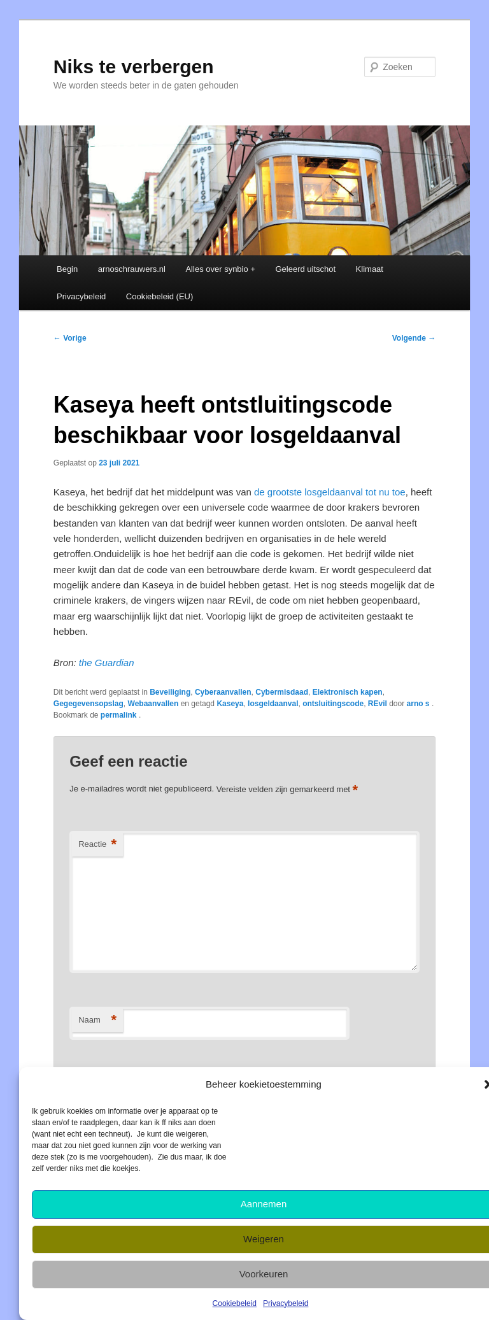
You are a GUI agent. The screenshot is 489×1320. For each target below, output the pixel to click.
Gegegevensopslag (88, 703)
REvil (377, 703)
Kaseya (229, 703)
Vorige (70, 338)
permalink (120, 715)
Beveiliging (170, 692)
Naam (97, 1020)
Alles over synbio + (220, 269)
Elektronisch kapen (348, 692)
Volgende (414, 338)
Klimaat (369, 269)
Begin (67, 269)
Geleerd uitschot (305, 269)
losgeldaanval (273, 703)
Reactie (97, 844)
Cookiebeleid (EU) (160, 296)
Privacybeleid (285, 1303)
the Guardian (106, 662)
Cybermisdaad (281, 692)
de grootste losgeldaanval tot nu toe (330, 491)
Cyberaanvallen (223, 692)
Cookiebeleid (235, 1303)
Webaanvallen (153, 703)
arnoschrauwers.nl (132, 269)
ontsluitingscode (333, 703)
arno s (419, 703)
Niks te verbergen (133, 66)
